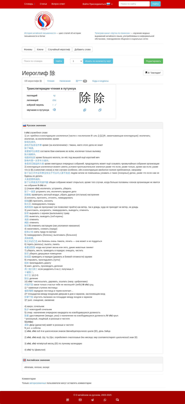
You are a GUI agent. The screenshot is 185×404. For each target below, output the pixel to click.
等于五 (27, 275)
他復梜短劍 (29, 157)
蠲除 (26, 222)
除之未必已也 (30, 241)
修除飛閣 (28, 291)
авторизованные (37, 383)
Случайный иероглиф (59, 49)
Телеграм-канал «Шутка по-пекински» (112, 33)
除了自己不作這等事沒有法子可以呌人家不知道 (47, 173)
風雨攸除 (28, 207)
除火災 (27, 204)
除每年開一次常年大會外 (36, 160)
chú (54, 100)
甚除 (26, 325)
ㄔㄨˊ (54, 105)
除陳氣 (27, 194)
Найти (155, 4)
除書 (26, 315)
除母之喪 (28, 232)
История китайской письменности (40, 33)
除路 (26, 263)
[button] (67, 399)
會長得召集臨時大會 (34, 163)
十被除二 (28, 272)
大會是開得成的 (32, 179)
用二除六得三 (30, 269)
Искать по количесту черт (98, 61)
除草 (26, 213)
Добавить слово (83, 49)
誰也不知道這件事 (33, 145)
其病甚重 (28, 238)
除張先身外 (29, 142)
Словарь (29, 4)
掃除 (26, 216)
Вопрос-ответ (58, 4)
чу (54, 95)
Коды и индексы (100, 81)
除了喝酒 (28, 148)
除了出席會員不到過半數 (36, 182)
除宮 (26, 225)
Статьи (43, 4)
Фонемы (28, 49)
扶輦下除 (28, 297)
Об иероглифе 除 (33, 81)
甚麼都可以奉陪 (32, 151)
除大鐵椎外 (29, 154)
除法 (26, 278)
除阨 (26, 201)
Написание (64, 81)
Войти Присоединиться (97, 4)
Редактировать (153, 61)
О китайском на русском (88, 395)
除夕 (26, 309)
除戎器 (27, 256)
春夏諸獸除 (29, 247)
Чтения (50, 81)
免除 (26, 219)
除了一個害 (29, 191)
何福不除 (28, 284)
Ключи (40, 49)
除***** (81, 81)
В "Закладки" (153, 72)
